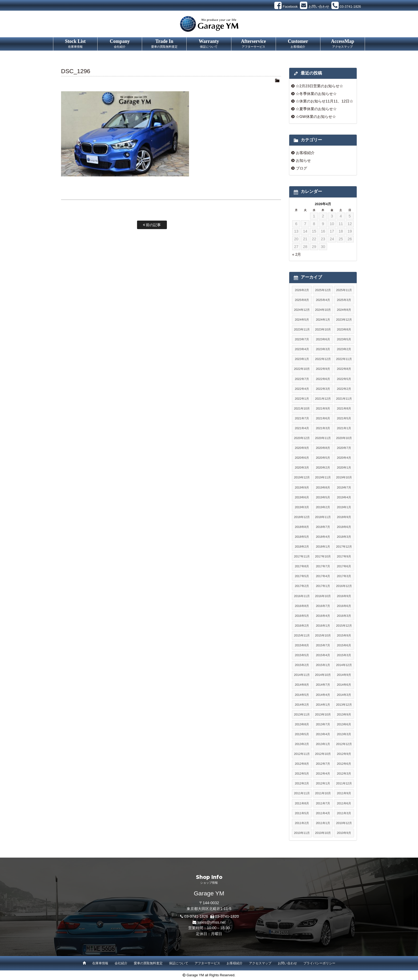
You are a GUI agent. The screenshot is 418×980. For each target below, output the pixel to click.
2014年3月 (344, 694)
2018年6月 (344, 526)
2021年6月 (323, 418)
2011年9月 (344, 793)
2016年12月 (344, 586)
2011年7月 (323, 803)
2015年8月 (302, 645)
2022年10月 (302, 368)
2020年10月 (344, 438)
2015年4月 (323, 655)
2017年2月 (302, 586)
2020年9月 (302, 447)
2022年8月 (344, 368)
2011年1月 (323, 823)
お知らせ (303, 160)
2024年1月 (323, 319)
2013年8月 (302, 724)
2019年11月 (323, 477)
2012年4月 (323, 773)
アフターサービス (207, 963)
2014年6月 (344, 684)
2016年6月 (344, 605)
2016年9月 (344, 596)
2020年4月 (344, 457)
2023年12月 (344, 319)
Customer (298, 44)
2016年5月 (302, 615)
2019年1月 (344, 507)
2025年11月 (344, 290)
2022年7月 (302, 379)
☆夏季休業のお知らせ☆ (316, 109)
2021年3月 (323, 428)
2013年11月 (302, 714)
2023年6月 (323, 339)
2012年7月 (323, 763)
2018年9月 (344, 517)
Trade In (164, 44)
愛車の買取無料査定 (148, 963)
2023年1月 (302, 359)
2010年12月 (344, 823)
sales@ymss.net (211, 922)
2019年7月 (344, 487)
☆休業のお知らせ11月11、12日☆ (324, 101)
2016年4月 (323, 615)
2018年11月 (323, 517)
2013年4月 (323, 734)
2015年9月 (344, 635)
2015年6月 (344, 645)
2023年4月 (302, 349)
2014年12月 (344, 665)
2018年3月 (344, 536)
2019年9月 (302, 487)
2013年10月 (323, 714)
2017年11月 (302, 556)
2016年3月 (344, 615)
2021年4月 (302, 428)
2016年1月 (323, 625)
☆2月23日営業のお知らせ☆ (319, 86)
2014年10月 (323, 674)
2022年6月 (323, 379)
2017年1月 (323, 586)
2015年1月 (323, 665)
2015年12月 (344, 625)
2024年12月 (302, 309)
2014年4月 (323, 694)
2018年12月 (302, 517)
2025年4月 (323, 299)
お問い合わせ (287, 963)
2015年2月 (302, 665)
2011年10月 (323, 793)
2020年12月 (302, 438)
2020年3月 (302, 467)
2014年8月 (302, 684)
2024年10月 (323, 309)
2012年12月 (344, 744)
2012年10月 (323, 753)
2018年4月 (323, 536)
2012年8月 (302, 763)
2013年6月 (344, 724)
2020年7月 (344, 447)
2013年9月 (344, 714)
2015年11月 (302, 635)
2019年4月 (344, 497)
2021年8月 (344, 408)
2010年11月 (302, 832)
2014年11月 (302, 674)
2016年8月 (302, 605)
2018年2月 (302, 546)
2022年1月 (302, 398)
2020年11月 (323, 438)
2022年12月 (323, 359)
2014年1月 (323, 704)
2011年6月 (344, 803)
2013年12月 (344, 704)
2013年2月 (302, 744)
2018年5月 (302, 536)
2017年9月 (344, 556)
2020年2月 (323, 467)
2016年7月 (323, 605)
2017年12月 (344, 546)
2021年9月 (323, 408)
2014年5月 (302, 694)
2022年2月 (344, 388)
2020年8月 (323, 447)
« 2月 (296, 254)
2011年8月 (302, 803)
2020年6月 (302, 457)
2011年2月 (302, 823)
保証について (178, 963)
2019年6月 (302, 497)
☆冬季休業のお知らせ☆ (316, 94)
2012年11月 (302, 753)
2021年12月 (323, 398)
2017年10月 (323, 556)
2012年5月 (302, 773)
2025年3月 (344, 299)
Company (119, 44)
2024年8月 (344, 309)
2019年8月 (323, 487)
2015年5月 (302, 655)
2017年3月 (344, 576)
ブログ (301, 168)
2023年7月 (302, 339)
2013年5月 (302, 734)
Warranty (208, 44)
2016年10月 (323, 596)
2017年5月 (302, 576)
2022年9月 (323, 368)
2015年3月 (344, 655)
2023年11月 (302, 329)
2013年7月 (323, 724)
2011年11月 (302, 793)
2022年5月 (344, 379)
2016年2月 (302, 625)
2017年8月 (302, 566)
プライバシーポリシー (319, 963)
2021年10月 (302, 408)
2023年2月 (344, 349)
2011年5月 (302, 813)
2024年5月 (302, 319)
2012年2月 (302, 783)
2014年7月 (323, 684)
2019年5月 (323, 497)
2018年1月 (323, 546)
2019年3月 (302, 507)
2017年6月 (344, 566)
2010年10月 (323, 832)
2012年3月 (344, 773)
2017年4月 (323, 576)
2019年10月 (344, 477)
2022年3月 (323, 388)
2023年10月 (323, 329)
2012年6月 (344, 763)
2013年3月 (344, 734)
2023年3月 (323, 349)
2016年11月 (302, 596)
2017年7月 (323, 566)
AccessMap (342, 44)
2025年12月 (323, 290)
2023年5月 (344, 339)
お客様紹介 (305, 153)
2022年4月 (302, 388)
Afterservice (253, 44)
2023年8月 (344, 329)
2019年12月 (302, 477)
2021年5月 (344, 418)
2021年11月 (344, 398)
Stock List (75, 44)
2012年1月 (323, 783)
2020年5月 (323, 457)
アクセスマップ (260, 963)
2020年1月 (344, 467)
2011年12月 (344, 783)
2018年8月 (302, 526)
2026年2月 (302, 290)
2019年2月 (323, 507)
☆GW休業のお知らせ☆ (316, 116)
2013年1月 (323, 744)
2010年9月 (344, 832)
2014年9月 (344, 674)
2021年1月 (344, 428)
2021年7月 (302, 418)
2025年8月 (302, 299)
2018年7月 (323, 526)
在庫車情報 (100, 963)
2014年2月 (302, 704)
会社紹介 (121, 963)
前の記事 (152, 225)
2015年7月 (323, 645)
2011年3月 (344, 813)
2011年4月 (323, 813)
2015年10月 (323, 635)
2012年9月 (344, 753)
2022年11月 (344, 359)
